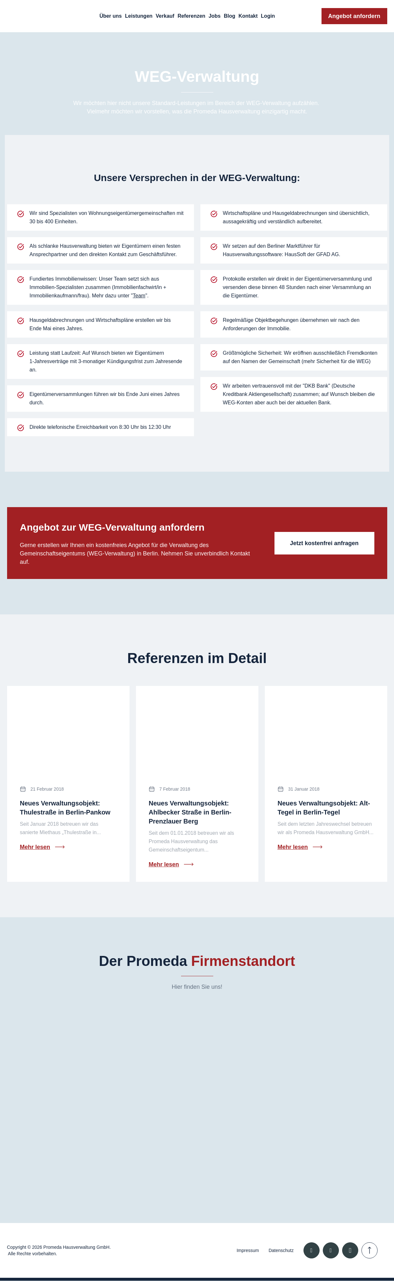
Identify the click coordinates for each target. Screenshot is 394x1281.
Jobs (214, 16)
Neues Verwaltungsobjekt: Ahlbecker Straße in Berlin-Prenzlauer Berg (190, 812)
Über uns (111, 16)
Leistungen (138, 16)
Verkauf (165, 16)
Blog (229, 16)
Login (268, 16)
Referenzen (191, 16)
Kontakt (248, 16)
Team (139, 295)
